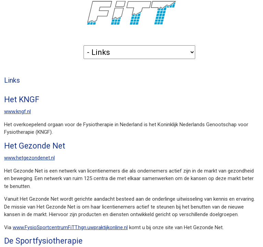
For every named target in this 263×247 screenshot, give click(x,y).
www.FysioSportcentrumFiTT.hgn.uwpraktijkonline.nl (70, 227)
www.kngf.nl (17, 111)
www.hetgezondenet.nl (29, 158)
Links (12, 80)
